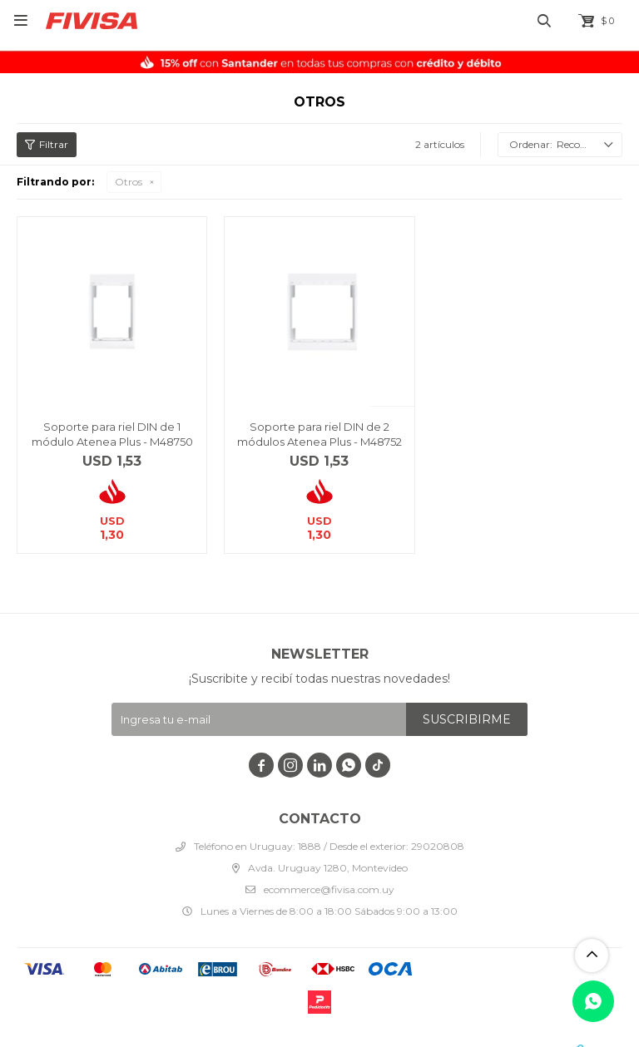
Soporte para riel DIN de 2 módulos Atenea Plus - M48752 (319, 434)
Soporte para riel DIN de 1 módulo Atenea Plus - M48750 (112, 434)
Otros (128, 181)
